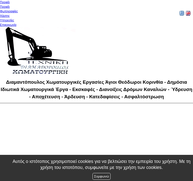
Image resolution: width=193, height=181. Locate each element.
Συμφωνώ (101, 176)
